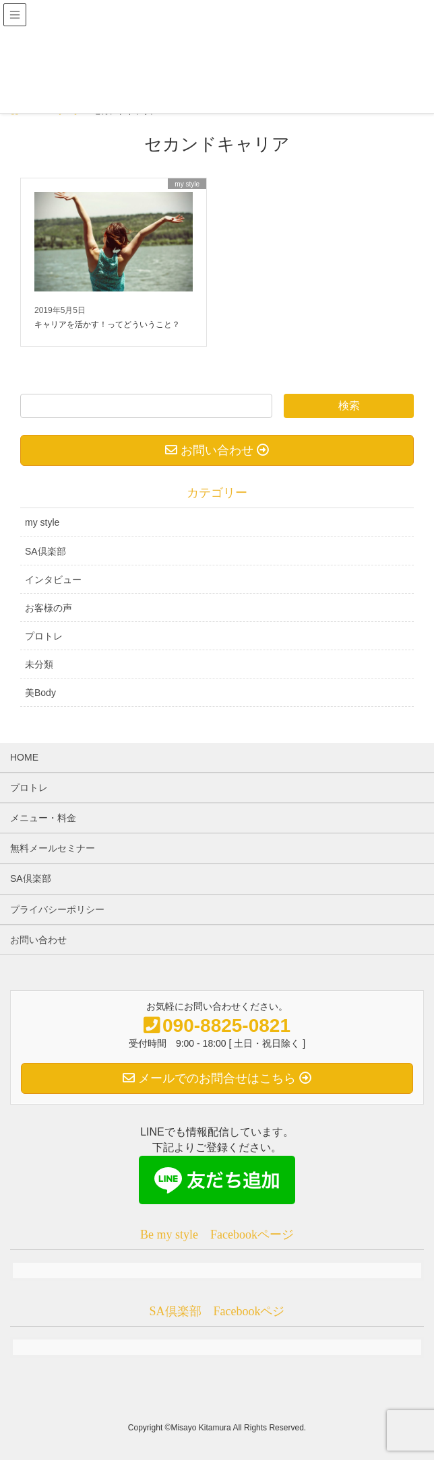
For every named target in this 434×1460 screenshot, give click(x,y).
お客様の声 (48, 607)
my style (42, 522)
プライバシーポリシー (57, 909)
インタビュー (53, 579)
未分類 (39, 664)
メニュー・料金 (43, 817)
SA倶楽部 (45, 551)
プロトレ (44, 636)
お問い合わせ (38, 939)
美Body (40, 692)
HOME (24, 757)
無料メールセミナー (52, 848)
